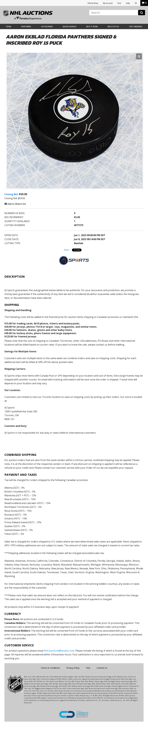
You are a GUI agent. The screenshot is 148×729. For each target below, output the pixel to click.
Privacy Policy (72, 667)
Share (66, 249)
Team (8, 26)
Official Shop (92, 3)
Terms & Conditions (50, 667)
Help (128, 3)
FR (136, 3)
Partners (26, 26)
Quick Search (69, 26)
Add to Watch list (15, 203)
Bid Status (113, 26)
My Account (108, 3)
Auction (78, 243)
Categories (47, 26)
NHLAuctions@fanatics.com (59, 650)
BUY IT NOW (92, 26)
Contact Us (102, 667)
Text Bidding (135, 26)
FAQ (119, 3)
